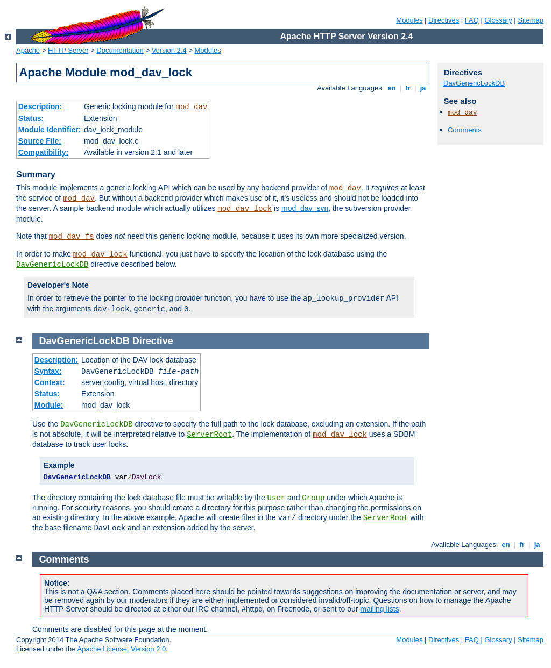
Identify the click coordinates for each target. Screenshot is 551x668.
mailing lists (379, 609)
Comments (465, 130)
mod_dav (191, 107)
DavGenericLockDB (52, 264)
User (276, 498)
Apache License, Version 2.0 (121, 649)
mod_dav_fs (71, 236)
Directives (443, 20)
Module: (48, 405)
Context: (49, 382)
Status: (31, 118)
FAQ (472, 20)
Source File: (39, 141)
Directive (152, 341)
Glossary (498, 20)
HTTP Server (68, 50)
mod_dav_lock (244, 208)
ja (423, 88)
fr (408, 88)
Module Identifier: (49, 129)
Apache (28, 50)
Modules (409, 20)
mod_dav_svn (304, 208)
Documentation (119, 50)
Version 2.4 (169, 50)
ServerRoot (209, 434)
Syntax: (48, 371)
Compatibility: (43, 152)
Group (313, 498)
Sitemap (530, 20)
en (392, 88)
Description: (40, 106)
